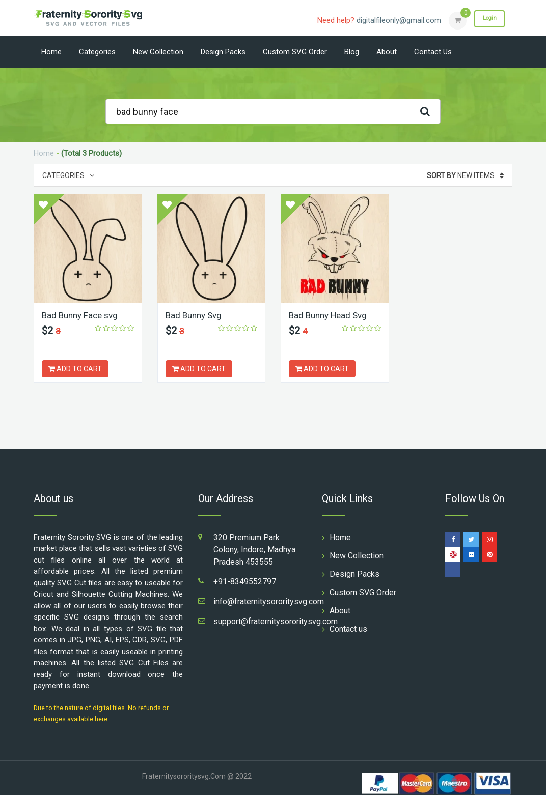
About (386, 51)
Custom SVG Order (295, 51)
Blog (351, 51)
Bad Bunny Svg (196, 315)
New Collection (158, 51)
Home (51, 51)
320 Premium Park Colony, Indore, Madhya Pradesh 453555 (254, 550)
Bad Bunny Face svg (82, 315)
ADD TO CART (75, 369)
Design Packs (223, 51)
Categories (97, 51)
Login (486, 19)
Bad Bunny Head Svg (330, 315)
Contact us (433, 51)
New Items (465, 175)
